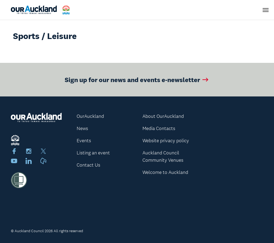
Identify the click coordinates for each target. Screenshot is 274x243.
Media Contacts (158, 128)
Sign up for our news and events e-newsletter (137, 79)
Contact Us (88, 165)
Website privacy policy (165, 141)
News (82, 128)
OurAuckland (90, 116)
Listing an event (93, 153)
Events (84, 141)
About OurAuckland (163, 116)
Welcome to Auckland (165, 172)
